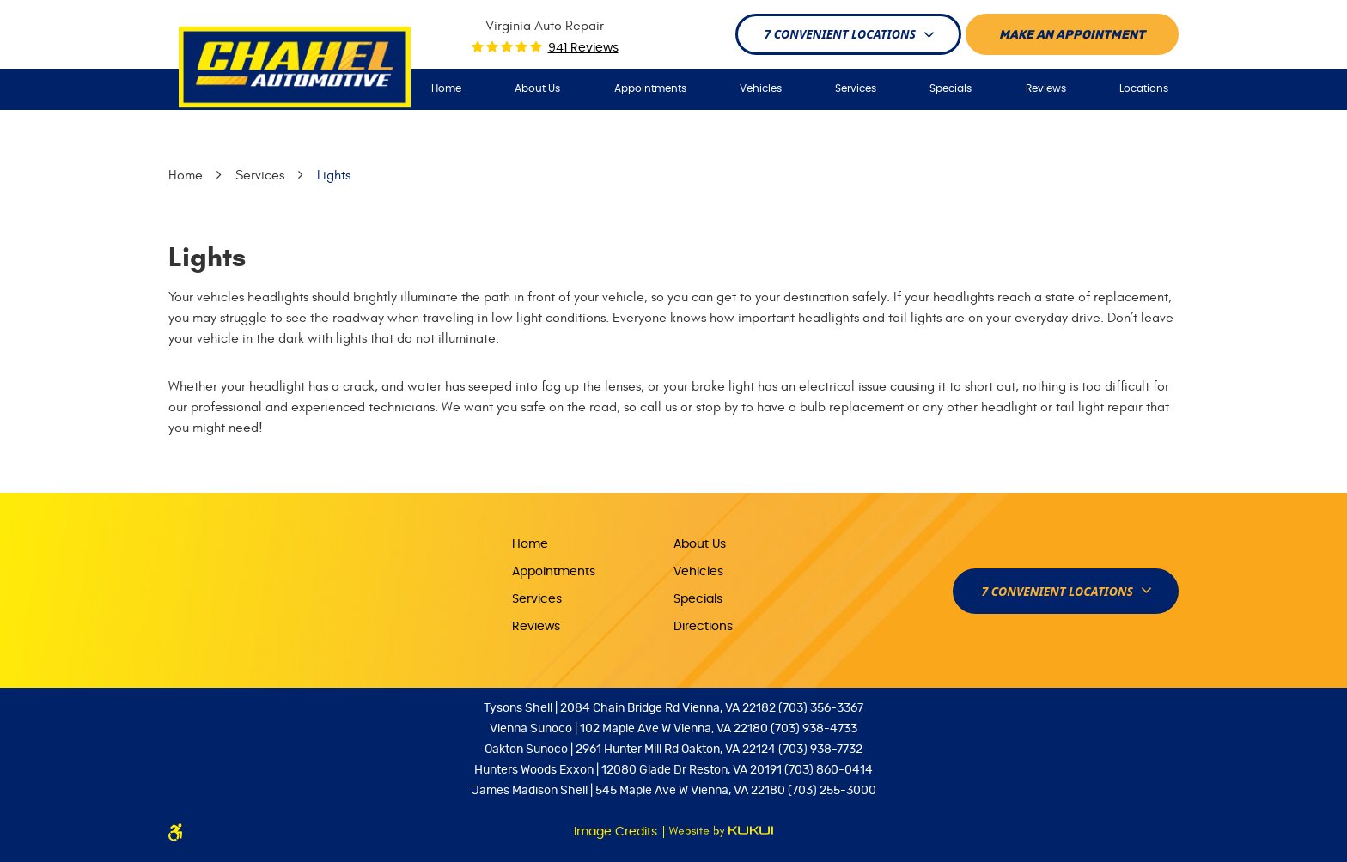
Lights (333, 175)
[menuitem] (446, 89)
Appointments (650, 88)
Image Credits (617, 832)
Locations (1143, 88)
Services (855, 88)
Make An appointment (1072, 35)
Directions (703, 627)
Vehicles (761, 88)
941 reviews (583, 48)
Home (446, 88)
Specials (950, 88)
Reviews (1046, 88)
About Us (537, 88)
